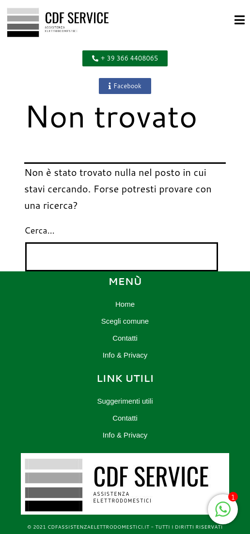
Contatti (125, 338)
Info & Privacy (125, 355)
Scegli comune (125, 321)
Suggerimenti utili (125, 401)
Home (125, 304)
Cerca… (39, 230)
